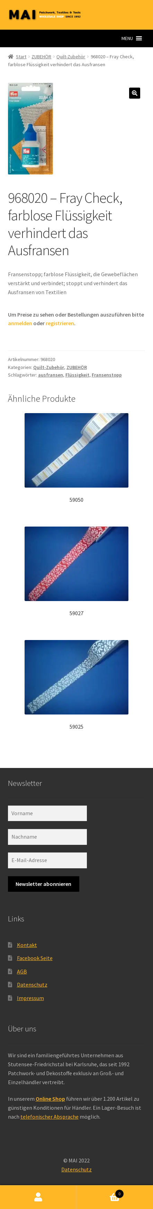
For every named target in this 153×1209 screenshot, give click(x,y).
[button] (127, 38)
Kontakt (27, 944)
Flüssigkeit (77, 375)
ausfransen (50, 375)
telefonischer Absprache (49, 1116)
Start (21, 56)
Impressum (30, 998)
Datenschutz (32, 984)
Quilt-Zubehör (70, 56)
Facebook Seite (35, 958)
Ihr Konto (38, 1197)
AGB (22, 971)
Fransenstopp (107, 375)
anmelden (20, 323)
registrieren (60, 323)
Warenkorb (100, 1192)
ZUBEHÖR (41, 56)
